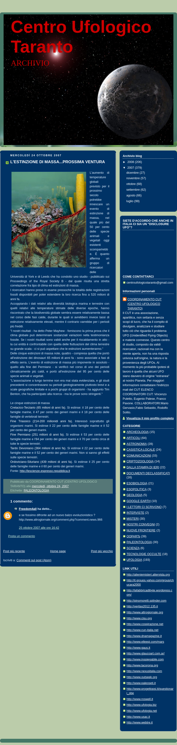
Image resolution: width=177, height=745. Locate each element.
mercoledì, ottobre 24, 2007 (50, 486)
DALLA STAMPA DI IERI (143, 467)
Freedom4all (28, 509)
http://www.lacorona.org (142, 665)
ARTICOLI (133, 438)
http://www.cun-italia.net (142, 630)
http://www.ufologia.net (142, 711)
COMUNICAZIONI (139, 455)
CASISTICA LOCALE (141, 449)
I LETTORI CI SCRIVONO (144, 507)
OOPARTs (133, 536)
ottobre (131, 184)
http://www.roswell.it (140, 699)
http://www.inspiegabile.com (145, 659)
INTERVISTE (135, 512)
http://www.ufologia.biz (141, 705)
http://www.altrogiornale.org (145, 612)
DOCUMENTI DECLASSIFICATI (148, 473)
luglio (130, 201)
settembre (133, 189)
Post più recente (14, 551)
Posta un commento (21, 536)
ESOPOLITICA (137, 489)
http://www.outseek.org (142, 677)
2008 (131, 162)
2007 (131, 167)
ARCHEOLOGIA (138, 432)
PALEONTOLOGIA (36, 490)
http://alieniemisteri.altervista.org (148, 574)
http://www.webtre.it (140, 722)
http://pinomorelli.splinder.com (146, 600)
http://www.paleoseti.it (141, 683)
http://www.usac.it (138, 716)
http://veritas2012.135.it (142, 606)
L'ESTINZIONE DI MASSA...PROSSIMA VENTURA (57, 162)
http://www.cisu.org (139, 618)
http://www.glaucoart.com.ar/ (146, 653)
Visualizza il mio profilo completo (150, 418)
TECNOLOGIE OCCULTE (144, 554)
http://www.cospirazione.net (145, 624)
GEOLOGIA (135, 495)
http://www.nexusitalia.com (144, 671)
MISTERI (133, 518)
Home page (58, 551)
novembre (133, 178)
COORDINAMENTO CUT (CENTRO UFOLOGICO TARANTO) (144, 304)
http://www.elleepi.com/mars (145, 641)
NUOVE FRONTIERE (141, 530)
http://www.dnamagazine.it (144, 636)
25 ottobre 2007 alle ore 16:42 (39, 527)
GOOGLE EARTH (139, 501)
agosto (131, 195)
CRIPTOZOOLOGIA (140, 461)
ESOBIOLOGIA (137, 483)
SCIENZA (133, 548)
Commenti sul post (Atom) (34, 560)
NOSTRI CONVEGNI (141, 524)
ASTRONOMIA (137, 444)
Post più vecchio (102, 551)
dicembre (132, 172)
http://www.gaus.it (138, 647)
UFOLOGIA (134, 559)
